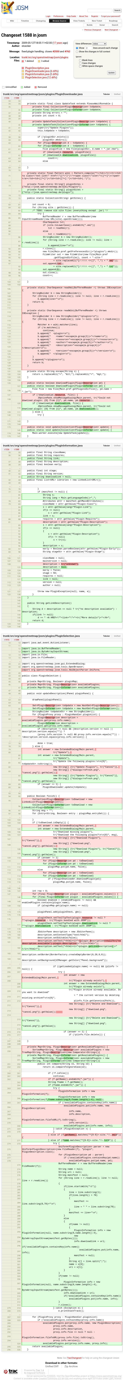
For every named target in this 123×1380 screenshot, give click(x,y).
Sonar (102, 25)
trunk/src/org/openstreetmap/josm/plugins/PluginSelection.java (41, 636)
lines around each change (101, 48)
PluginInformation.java (37, 74)
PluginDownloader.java (37, 71)
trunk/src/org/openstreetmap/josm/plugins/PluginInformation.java (43, 445)
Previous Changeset (92, 30)
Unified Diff (51, 1366)
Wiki (12, 21)
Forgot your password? (110, 16)
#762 (67, 51)
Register (94, 16)
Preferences (58, 16)
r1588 (16, 98)
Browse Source (59, 21)
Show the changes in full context (93, 51)
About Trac (83, 16)
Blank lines (87, 60)
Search (115, 25)
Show (80, 48)
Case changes (89, 63)
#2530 (55, 51)
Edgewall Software (36, 1373)
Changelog (41, 21)
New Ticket (97, 21)
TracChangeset (74, 1358)
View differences (84, 43)
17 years (57, 42)
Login (48, 16)
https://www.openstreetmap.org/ (106, 1376)
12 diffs (52, 77)
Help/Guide (71, 16)
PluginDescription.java (37, 68)
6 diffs (54, 71)
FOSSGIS (51, 1376)
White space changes (92, 66)
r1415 (6, 640)
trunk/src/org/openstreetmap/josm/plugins (45, 57)
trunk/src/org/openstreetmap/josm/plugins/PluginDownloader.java (43, 94)
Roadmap (113, 21)
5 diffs (54, 74)
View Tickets (79, 21)
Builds (90, 25)
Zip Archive (71, 1366)
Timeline (25, 21)
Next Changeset (111, 30)
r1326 (6, 98)
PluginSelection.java (36, 77)
